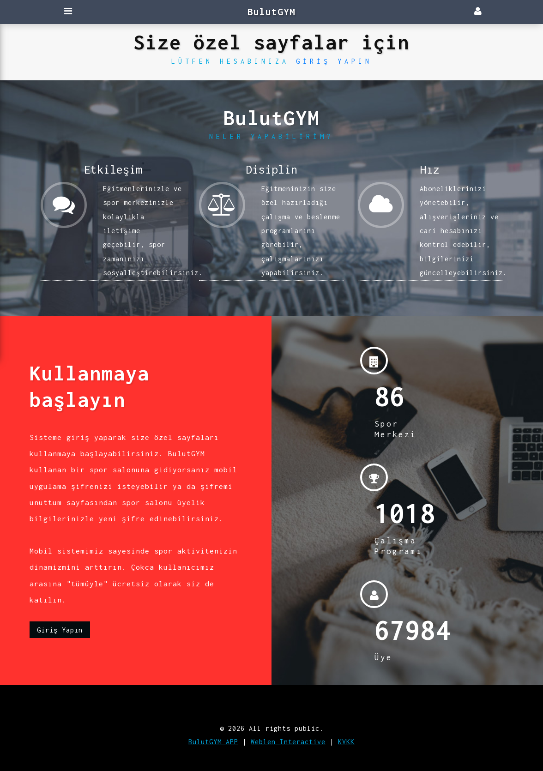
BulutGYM (271, 11)
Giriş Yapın (334, 61)
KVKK (346, 742)
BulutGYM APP (213, 742)
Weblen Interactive (288, 742)
